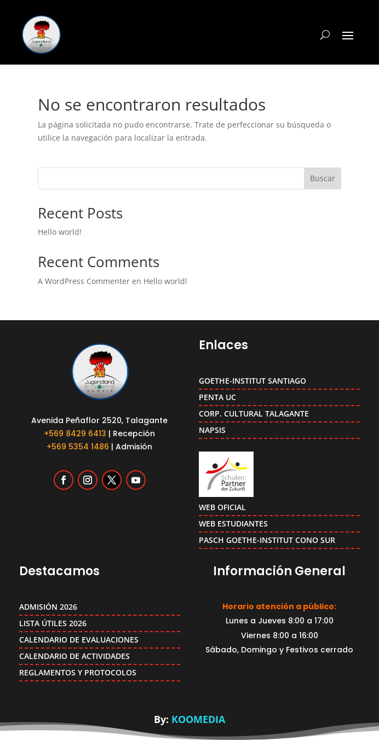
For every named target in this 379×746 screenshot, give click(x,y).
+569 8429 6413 (75, 433)
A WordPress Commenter (84, 281)
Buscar (322, 178)
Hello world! (60, 232)
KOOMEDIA (198, 719)
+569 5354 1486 (78, 446)
